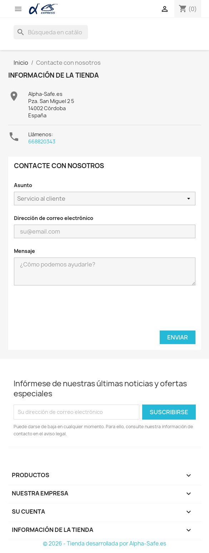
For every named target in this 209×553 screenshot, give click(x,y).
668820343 (41, 141)
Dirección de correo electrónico (53, 218)
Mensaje (24, 251)
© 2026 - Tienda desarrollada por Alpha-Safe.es (104, 543)
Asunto (23, 185)
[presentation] (104, 311)
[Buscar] (51, 32)
